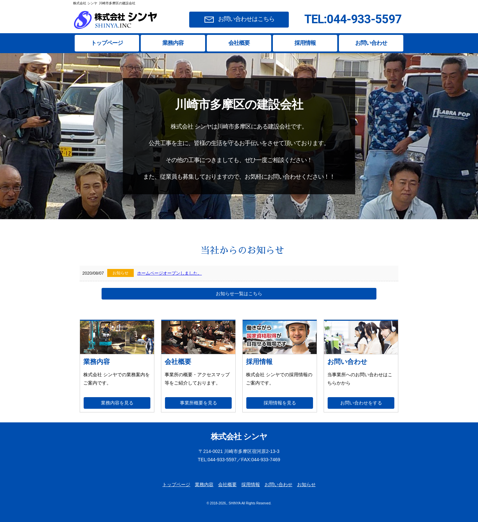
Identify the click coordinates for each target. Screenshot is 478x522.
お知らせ (306, 484)
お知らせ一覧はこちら (239, 293)
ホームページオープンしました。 (169, 273)
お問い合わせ (371, 43)
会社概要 (239, 43)
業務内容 (173, 43)
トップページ (107, 43)
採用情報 (305, 43)
